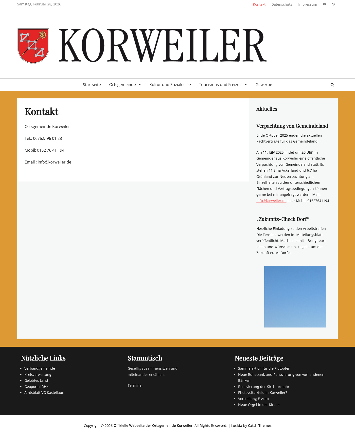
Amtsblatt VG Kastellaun (44, 392)
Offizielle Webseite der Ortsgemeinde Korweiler (153, 425)
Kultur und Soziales (167, 84)
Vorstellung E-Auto (253, 398)
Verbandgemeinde (39, 368)
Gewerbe (263, 84)
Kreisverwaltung (37, 374)
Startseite (92, 84)
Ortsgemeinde (122, 84)
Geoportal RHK (36, 386)
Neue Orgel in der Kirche (259, 404)
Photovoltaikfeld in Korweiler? (262, 392)
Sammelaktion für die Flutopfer (264, 368)
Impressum (307, 4)
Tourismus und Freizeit (220, 84)
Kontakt (259, 4)
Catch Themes (259, 425)
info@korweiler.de (271, 200)
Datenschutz (281, 4)
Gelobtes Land (36, 380)
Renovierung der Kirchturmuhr (263, 386)
